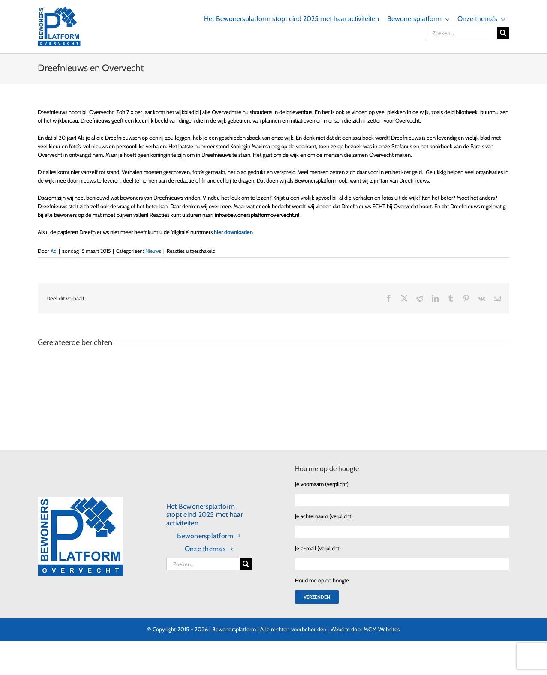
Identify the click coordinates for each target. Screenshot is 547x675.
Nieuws (153, 251)
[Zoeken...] (461, 33)
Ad (54, 251)
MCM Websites (382, 629)
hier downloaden (233, 231)
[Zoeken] (503, 33)
